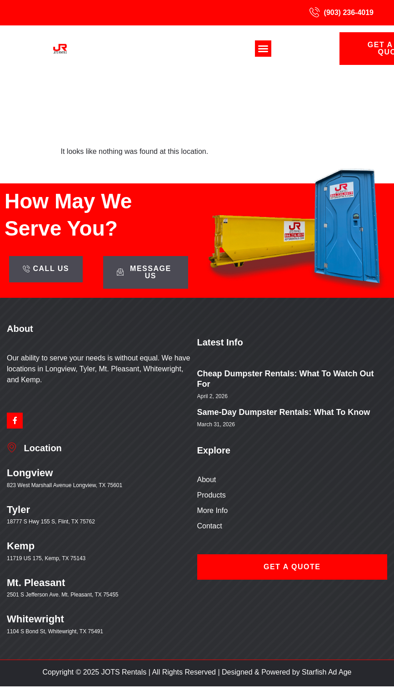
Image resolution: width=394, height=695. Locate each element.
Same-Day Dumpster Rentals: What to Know (283, 412)
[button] (263, 48)
